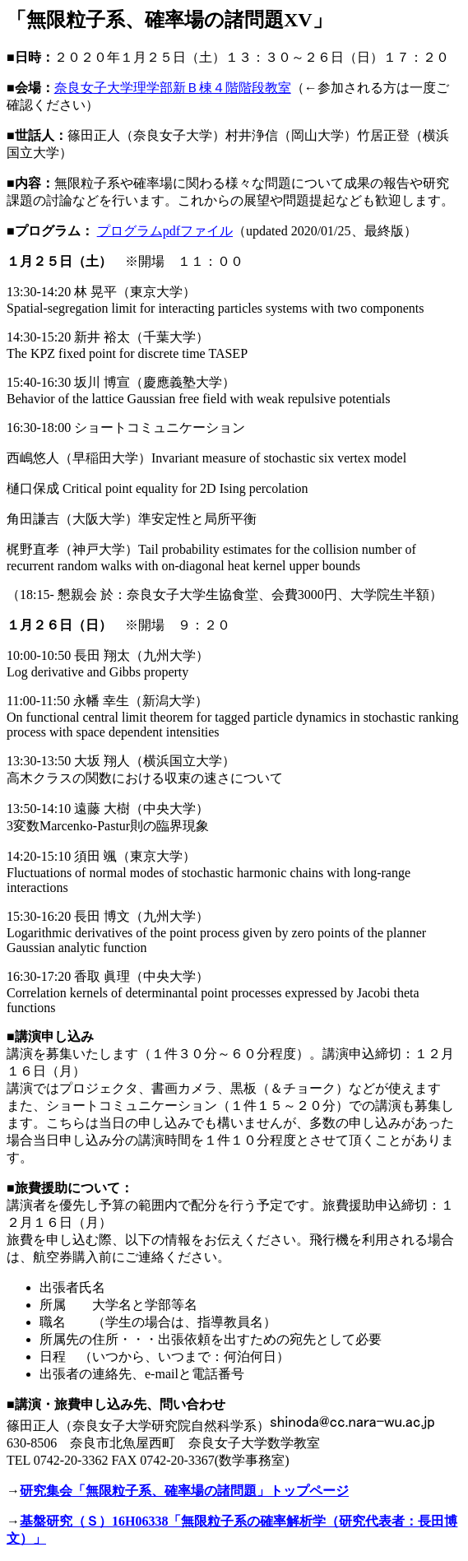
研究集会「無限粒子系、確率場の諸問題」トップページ (184, 1491)
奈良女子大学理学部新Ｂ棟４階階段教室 (172, 88)
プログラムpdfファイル (165, 231)
